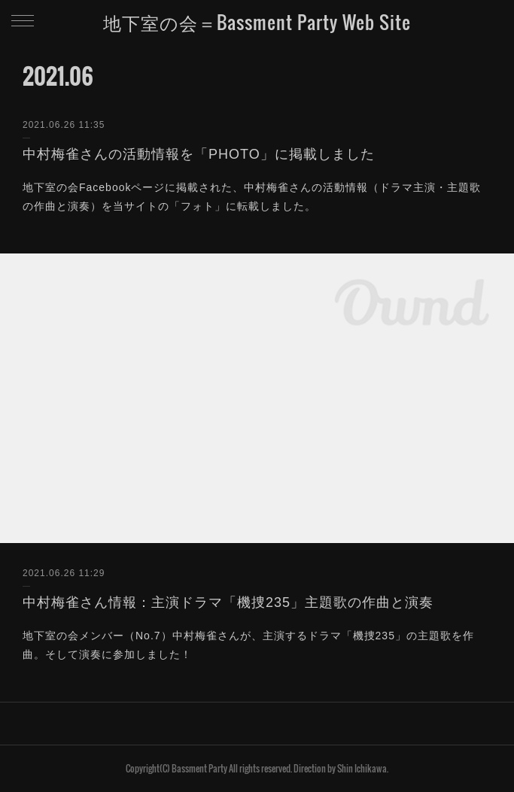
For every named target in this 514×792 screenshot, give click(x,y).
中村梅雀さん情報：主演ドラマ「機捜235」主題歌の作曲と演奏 (228, 602)
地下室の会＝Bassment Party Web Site (257, 21)
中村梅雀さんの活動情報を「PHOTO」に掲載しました (199, 154)
